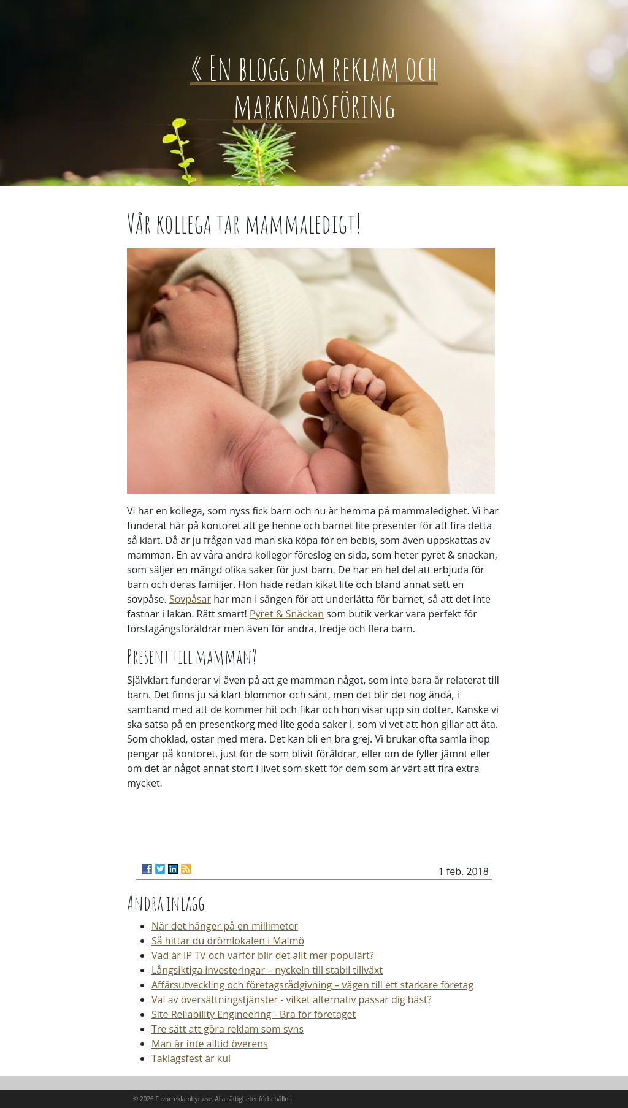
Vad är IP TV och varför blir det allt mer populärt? (262, 955)
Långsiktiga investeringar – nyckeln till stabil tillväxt (267, 970)
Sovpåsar (190, 599)
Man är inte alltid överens (209, 1043)
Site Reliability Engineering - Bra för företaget (253, 1014)
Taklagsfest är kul (191, 1058)
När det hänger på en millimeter (224, 926)
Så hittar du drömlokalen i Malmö (227, 940)
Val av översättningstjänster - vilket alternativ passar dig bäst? (291, 999)
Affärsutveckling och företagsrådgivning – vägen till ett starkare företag (312, 984)
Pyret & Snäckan (287, 614)
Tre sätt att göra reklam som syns (227, 1029)
